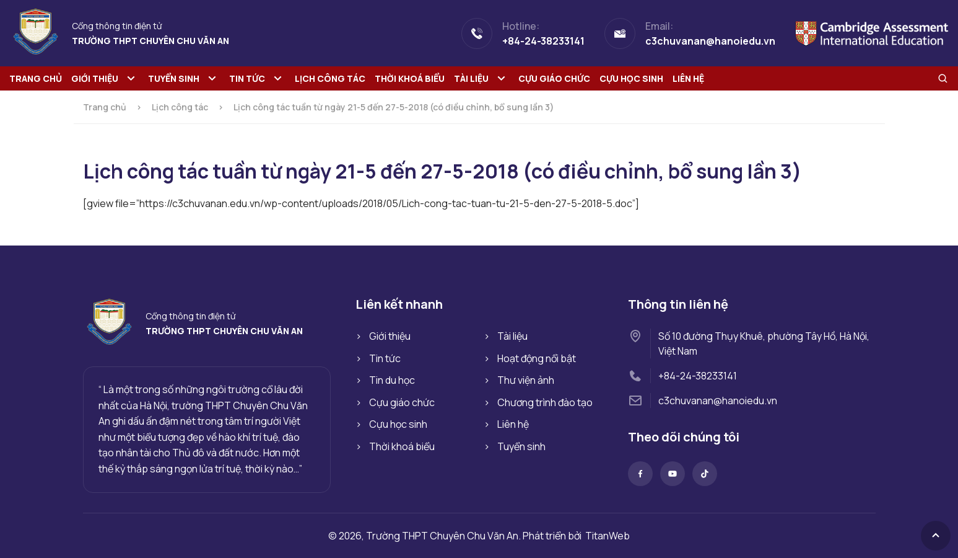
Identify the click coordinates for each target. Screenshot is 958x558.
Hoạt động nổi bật (536, 358)
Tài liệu (471, 78)
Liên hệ (688, 78)
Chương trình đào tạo (545, 402)
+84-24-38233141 (697, 376)
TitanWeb (607, 535)
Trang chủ (35, 78)
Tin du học (392, 380)
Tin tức (247, 78)
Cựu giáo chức (554, 78)
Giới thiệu (94, 78)
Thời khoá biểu (410, 78)
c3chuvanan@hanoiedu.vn (717, 400)
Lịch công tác (330, 78)
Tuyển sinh (173, 78)
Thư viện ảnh (525, 380)
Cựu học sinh (631, 78)
